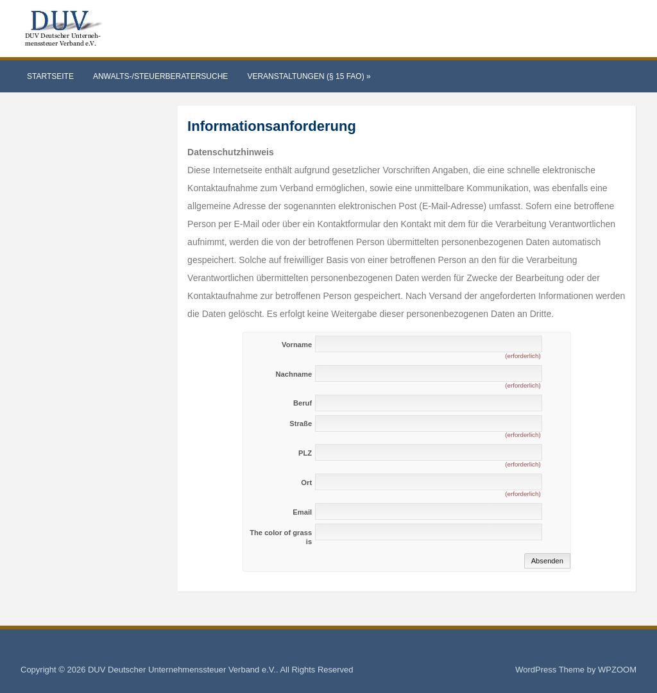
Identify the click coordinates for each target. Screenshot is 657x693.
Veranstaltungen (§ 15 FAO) (308, 76)
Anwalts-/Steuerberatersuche (160, 76)
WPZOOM (617, 669)
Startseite (50, 76)
